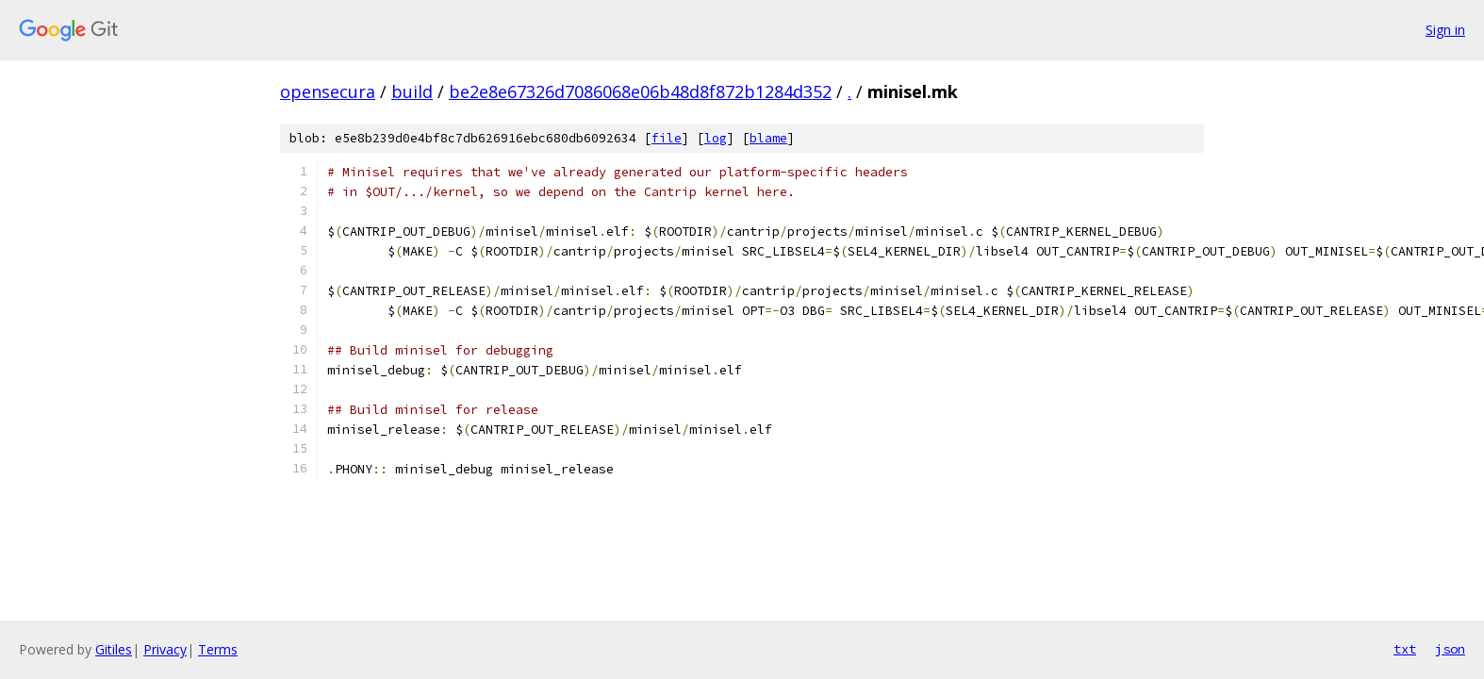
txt (1404, 648)
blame (768, 138)
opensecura (327, 91)
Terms (218, 649)
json (1450, 648)
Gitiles (113, 649)
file (666, 138)
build (412, 91)
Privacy (165, 649)
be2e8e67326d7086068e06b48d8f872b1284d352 (640, 91)
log (715, 138)
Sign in (1445, 30)
